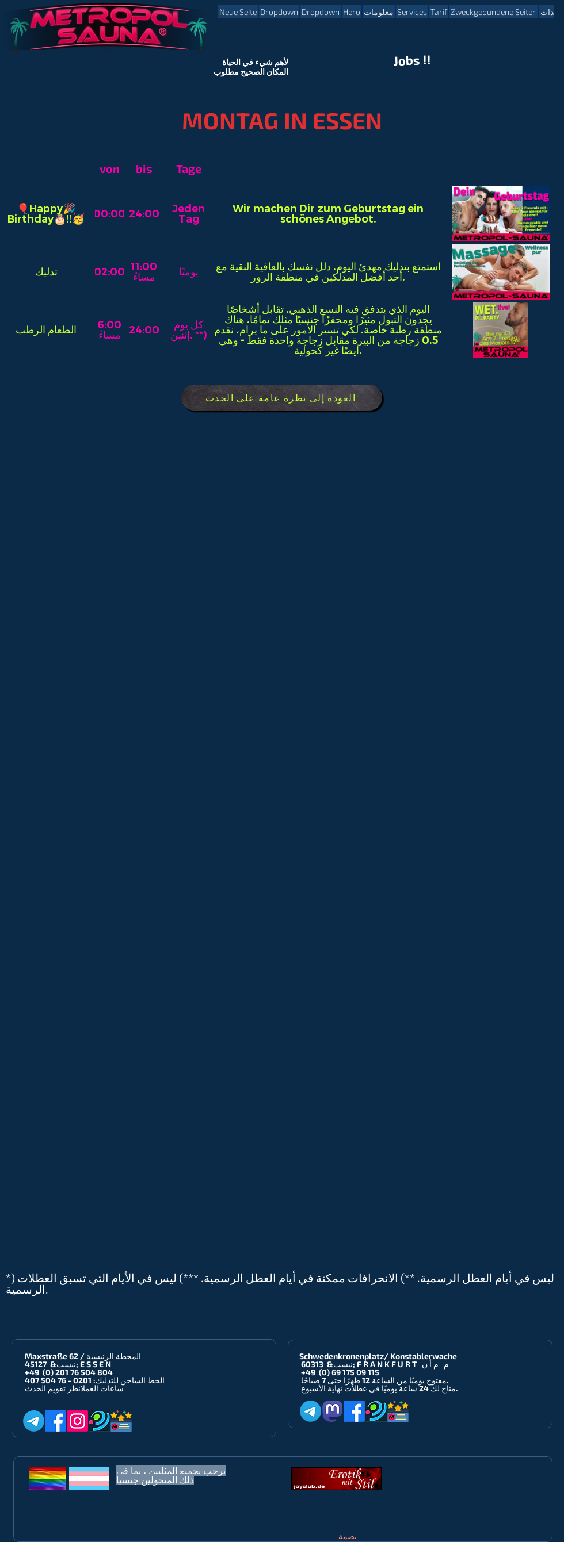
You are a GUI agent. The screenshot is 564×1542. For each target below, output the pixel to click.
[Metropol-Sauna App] (121, 1421)
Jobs (407, 60)
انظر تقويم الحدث (53, 1388)
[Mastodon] (332, 1411)
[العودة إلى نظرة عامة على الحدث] (281, 398)
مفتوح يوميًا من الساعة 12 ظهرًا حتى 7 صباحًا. (374, 1380)
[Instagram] (77, 1421)
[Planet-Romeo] (99, 1421)
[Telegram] (33, 1421)
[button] (279, 11)
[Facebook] (55, 1421)
